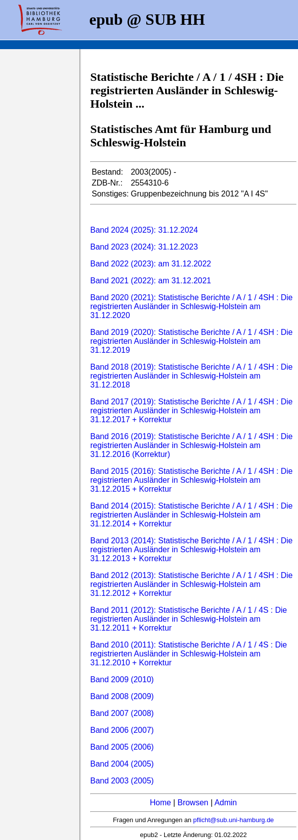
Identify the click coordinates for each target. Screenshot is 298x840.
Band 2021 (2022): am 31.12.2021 (150, 280)
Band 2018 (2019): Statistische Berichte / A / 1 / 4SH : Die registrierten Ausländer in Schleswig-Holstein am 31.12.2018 (191, 376)
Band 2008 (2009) (122, 696)
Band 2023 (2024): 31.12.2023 (144, 247)
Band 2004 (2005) (122, 764)
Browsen (193, 802)
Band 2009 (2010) (122, 679)
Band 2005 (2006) (122, 747)
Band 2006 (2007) (122, 730)
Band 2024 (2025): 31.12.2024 (144, 230)
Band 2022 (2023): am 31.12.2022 (150, 263)
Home (160, 802)
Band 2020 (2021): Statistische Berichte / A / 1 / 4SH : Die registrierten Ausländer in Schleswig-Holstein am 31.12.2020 (191, 306)
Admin (225, 802)
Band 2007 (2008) (122, 713)
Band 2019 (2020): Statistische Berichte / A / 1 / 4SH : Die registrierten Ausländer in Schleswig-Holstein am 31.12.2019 (191, 341)
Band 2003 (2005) (122, 780)
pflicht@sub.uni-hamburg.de (233, 820)
